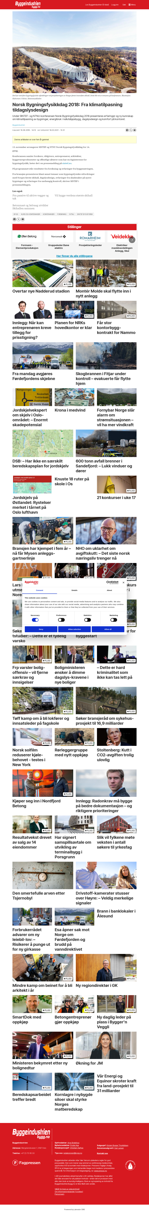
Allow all (108, 629)
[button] (132, 240)
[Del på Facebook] (127, 130)
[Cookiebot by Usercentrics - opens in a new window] (108, 582)
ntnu (71, 214)
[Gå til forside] (28, 4)
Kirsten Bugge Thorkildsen (117, 1145)
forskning (61, 214)
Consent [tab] (39, 590)
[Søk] (124, 4)
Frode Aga (74, 1145)
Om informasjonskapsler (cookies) (69, 1191)
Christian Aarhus (76, 1148)
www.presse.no (100, 1171)
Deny (41, 629)
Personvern (59, 1194)
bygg (16, 214)
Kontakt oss (102, 1153)
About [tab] (109, 590)
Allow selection (74, 629)
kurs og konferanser (30, 214)
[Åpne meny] (132, 5)
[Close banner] (123, 582)
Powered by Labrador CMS (74, 1209)
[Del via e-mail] (134, 130)
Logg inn (115, 4)
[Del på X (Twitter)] (131, 130)
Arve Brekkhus (73, 1143)
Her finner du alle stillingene (74, 256)
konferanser (48, 214)
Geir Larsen (119, 1148)
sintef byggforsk (85, 214)
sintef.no (66, 163)
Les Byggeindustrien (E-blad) (97, 4)
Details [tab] (74, 590)
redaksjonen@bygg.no (72, 1153)
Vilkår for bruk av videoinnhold (67, 1189)
